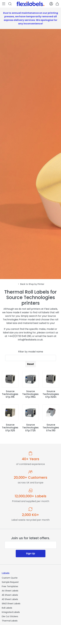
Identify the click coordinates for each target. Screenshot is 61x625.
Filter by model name (30, 351)
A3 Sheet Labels (10, 599)
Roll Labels (7, 607)
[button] (4, 4)
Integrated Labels (11, 612)
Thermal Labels (10, 620)
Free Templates (10, 586)
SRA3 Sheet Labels (11, 603)
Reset (30, 364)
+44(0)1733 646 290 (19, 336)
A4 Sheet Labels (10, 590)
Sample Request (10, 582)
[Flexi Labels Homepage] (30, 4)
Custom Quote (10, 577)
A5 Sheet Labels (10, 594)
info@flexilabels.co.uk (30, 339)
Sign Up (30, 553)
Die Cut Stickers (10, 616)
